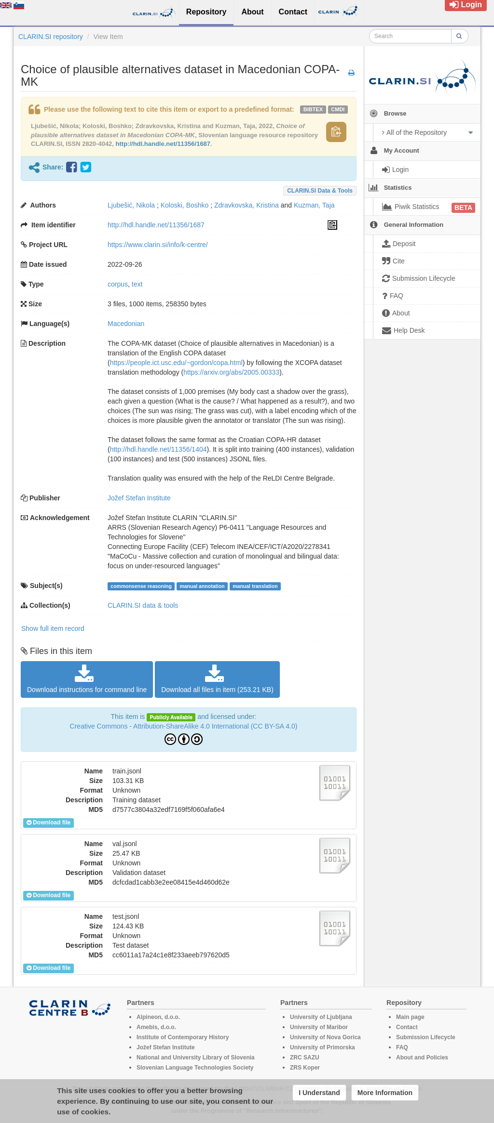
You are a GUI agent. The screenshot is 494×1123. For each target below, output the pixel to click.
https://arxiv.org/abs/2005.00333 (231, 372)
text (137, 284)
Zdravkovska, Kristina (246, 205)
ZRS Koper (305, 1067)
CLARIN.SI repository (50, 36)
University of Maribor (319, 1027)
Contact (407, 1027)
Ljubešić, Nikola (131, 205)
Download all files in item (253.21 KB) (217, 679)
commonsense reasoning (141, 586)
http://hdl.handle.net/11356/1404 (158, 449)
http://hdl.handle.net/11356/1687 (163, 143)
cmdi (337, 109)
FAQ (402, 1047)
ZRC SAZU (304, 1057)
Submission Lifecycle (425, 1037)
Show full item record (52, 628)
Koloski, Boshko (185, 205)
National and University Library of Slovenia (196, 1057)
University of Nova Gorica (325, 1037)
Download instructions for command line (87, 679)
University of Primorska (322, 1047)
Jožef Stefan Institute (139, 498)
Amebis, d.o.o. (156, 1027)
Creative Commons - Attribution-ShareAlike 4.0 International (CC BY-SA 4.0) (184, 726)
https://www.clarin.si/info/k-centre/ (158, 244)
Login (466, 4)
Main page (410, 1017)
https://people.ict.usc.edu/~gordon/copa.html (176, 362)
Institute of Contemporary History (183, 1037)
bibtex (313, 109)
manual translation (255, 586)
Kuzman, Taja (314, 205)
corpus (118, 284)
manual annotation (201, 586)
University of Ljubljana (321, 1017)
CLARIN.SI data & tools (320, 190)
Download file (48, 822)
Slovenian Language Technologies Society (195, 1067)
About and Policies (422, 1057)
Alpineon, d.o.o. (158, 1017)
